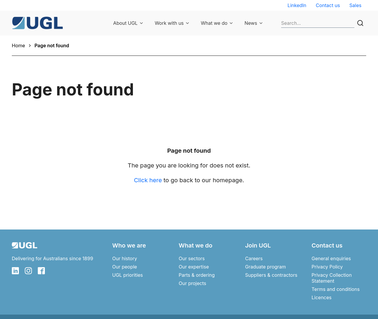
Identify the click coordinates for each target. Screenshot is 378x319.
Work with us (169, 23)
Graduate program (265, 267)
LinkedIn (297, 5)
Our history (124, 258)
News (251, 23)
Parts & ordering (197, 275)
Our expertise (194, 267)
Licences (322, 297)
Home (18, 45)
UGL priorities (127, 275)
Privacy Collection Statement (332, 278)
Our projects (192, 283)
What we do (214, 23)
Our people (124, 267)
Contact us (328, 5)
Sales (355, 5)
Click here (148, 180)
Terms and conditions (336, 289)
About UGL (125, 23)
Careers (254, 258)
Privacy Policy (327, 267)
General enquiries (331, 258)
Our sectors (192, 258)
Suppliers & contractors (271, 275)
